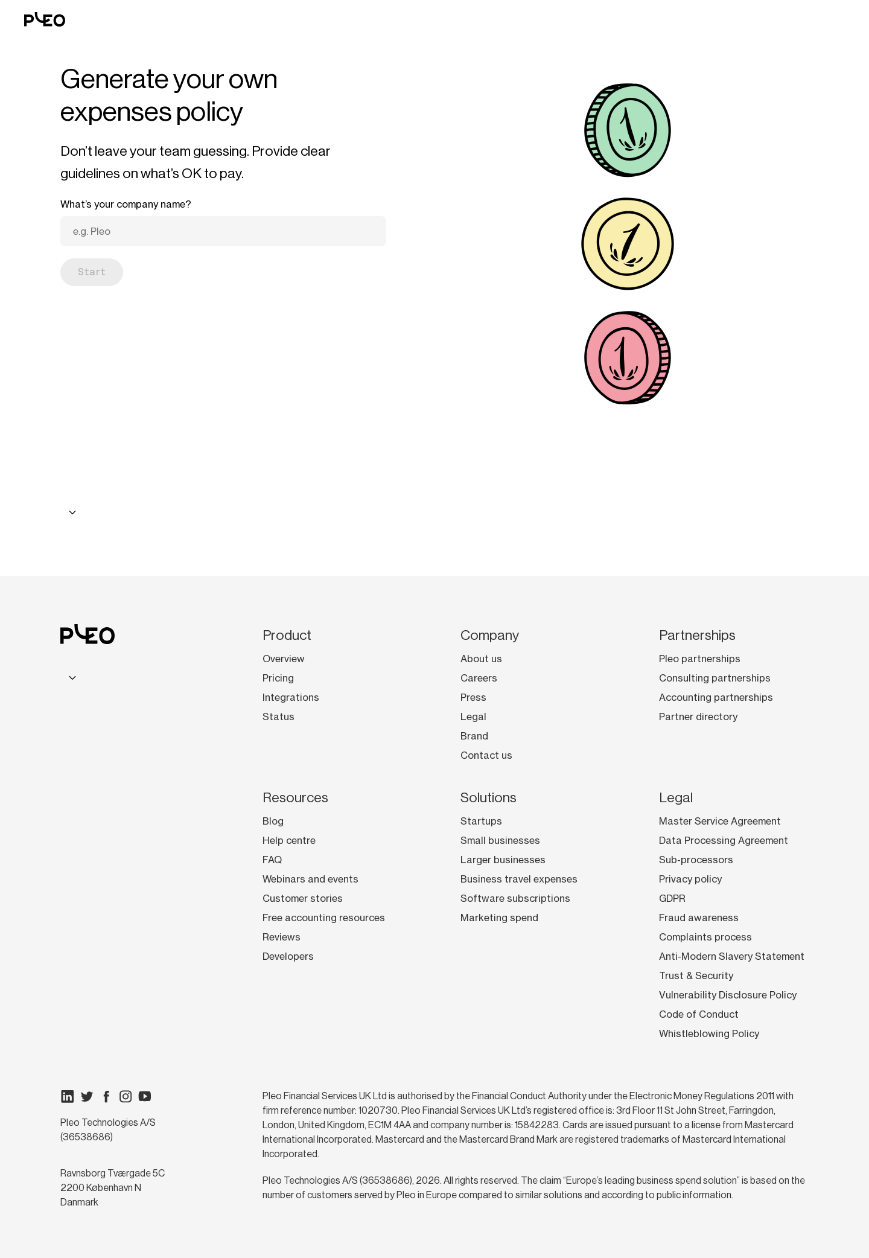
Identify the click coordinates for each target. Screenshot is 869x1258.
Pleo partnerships (699, 659)
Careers (478, 678)
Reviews (282, 937)
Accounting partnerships (716, 697)
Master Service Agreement (720, 821)
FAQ (272, 860)
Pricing (278, 678)
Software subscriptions (515, 898)
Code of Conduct (699, 1014)
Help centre (289, 840)
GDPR (672, 898)
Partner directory (698, 716)
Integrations (291, 697)
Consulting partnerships (715, 678)
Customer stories (303, 898)
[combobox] (70, 512)
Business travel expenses (519, 879)
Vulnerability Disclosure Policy (728, 995)
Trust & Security (696, 975)
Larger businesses (503, 860)
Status (278, 716)
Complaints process (705, 937)
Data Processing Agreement (723, 840)
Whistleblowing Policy (709, 1033)
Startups (481, 821)
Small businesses (500, 840)
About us (481, 659)
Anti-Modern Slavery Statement (731, 956)
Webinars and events (310, 879)
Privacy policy (690, 879)
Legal (473, 716)
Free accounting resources (324, 918)
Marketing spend (499, 918)
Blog (273, 821)
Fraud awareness (699, 918)
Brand (474, 736)
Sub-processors (696, 860)
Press (473, 697)
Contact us (486, 755)
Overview (284, 659)
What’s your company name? (125, 204)
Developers (288, 956)
